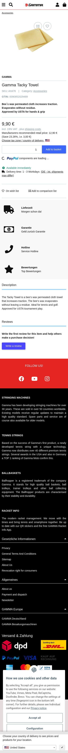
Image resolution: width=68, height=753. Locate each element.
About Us (7, 565)
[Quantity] (22, 149)
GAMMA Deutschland (14, 618)
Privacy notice (38, 708)
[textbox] (29, 747)
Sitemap (6, 559)
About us (7, 588)
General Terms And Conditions (19, 553)
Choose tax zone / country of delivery (26, 140)
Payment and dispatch (14, 594)
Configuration (34, 728)
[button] (57, 5)
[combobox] (29, 747)
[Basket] (64, 5)
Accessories (40, 91)
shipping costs (33, 129)
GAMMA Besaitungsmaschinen (19, 624)
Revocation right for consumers (19, 570)
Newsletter (8, 600)
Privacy (6, 548)
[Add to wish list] (47, 26)
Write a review (14, 345)
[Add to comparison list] (38, 26)
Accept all (35, 717)
